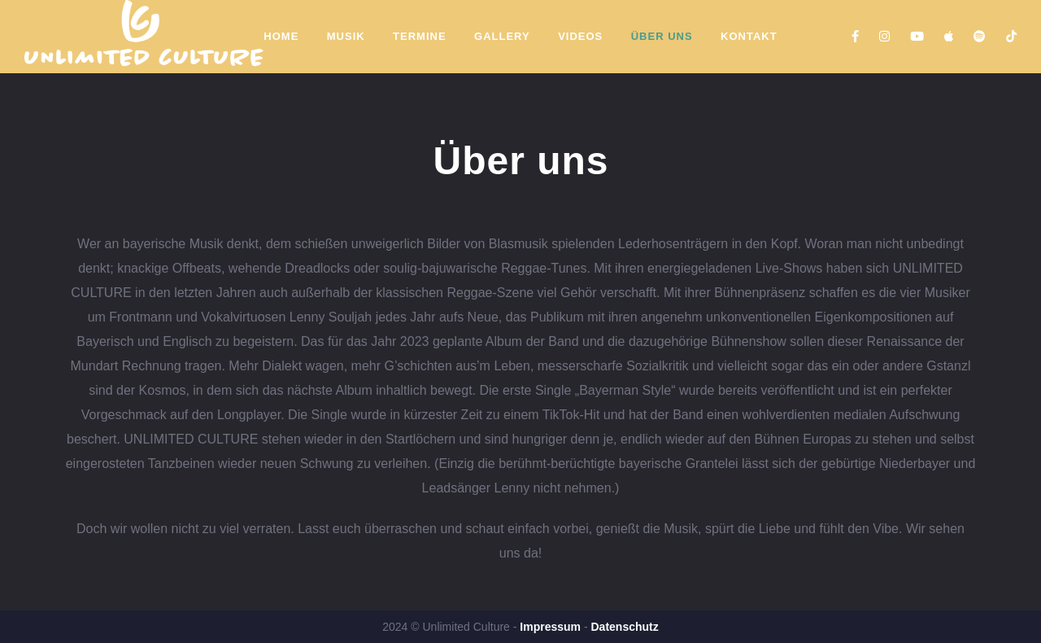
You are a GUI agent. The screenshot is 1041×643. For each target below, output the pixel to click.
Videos (580, 36)
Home (281, 36)
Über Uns (662, 36)
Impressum (550, 626)
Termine (419, 36)
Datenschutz (624, 626)
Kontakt (749, 36)
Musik (346, 36)
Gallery (502, 36)
